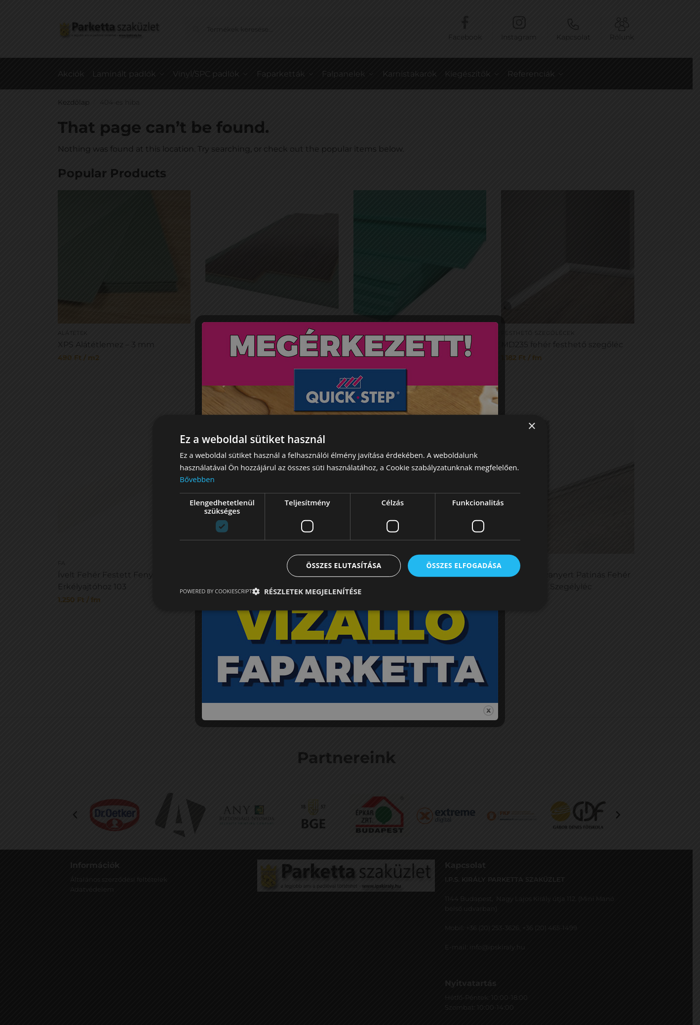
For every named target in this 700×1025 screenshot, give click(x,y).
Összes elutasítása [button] (344, 565)
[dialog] (350, 512)
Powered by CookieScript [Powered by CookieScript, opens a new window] (216, 591)
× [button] (531, 426)
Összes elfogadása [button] (464, 565)
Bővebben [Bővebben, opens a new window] (197, 479)
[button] (307, 591)
